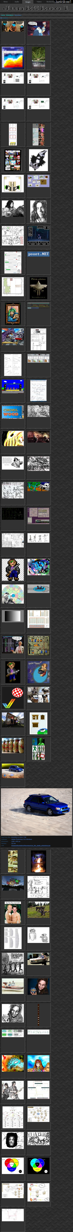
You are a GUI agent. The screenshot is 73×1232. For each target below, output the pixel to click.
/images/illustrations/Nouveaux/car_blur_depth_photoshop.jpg (30, 845)
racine (3, 15)
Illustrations (9, 15)
